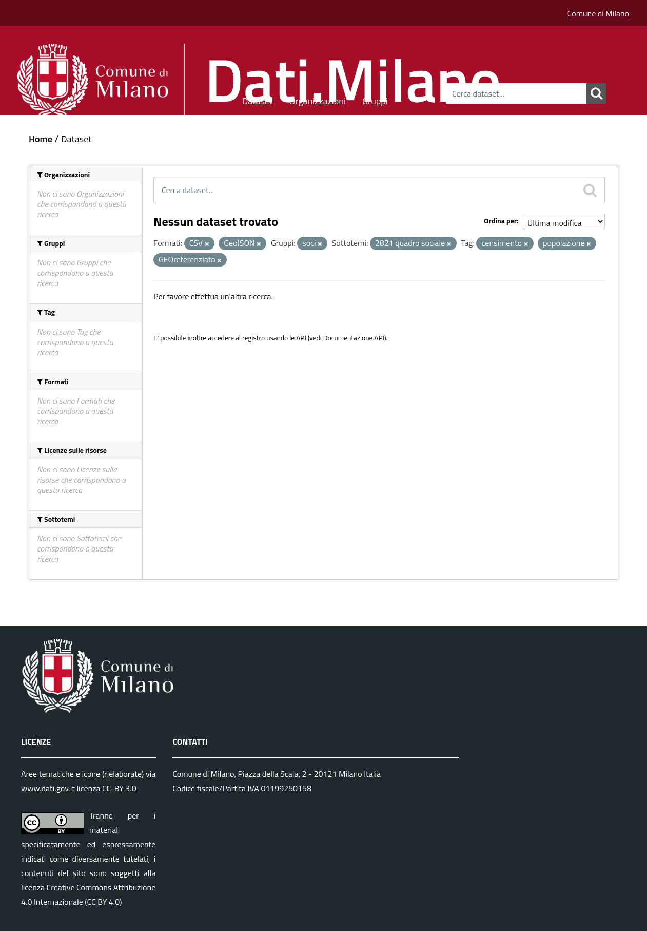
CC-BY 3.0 (119, 788)
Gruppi (375, 99)
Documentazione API (353, 338)
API (301, 338)
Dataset (257, 99)
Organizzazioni (317, 99)
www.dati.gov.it (48, 788)
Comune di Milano (598, 13)
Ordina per (500, 220)
